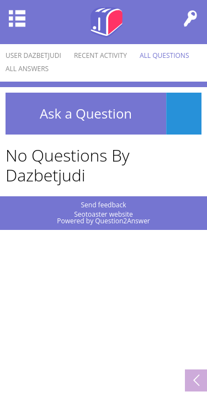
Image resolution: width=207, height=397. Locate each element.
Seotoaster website (103, 214)
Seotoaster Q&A (106, 22)
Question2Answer (122, 221)
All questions (164, 55)
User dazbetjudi (33, 55)
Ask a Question (86, 113)
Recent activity (100, 55)
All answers (27, 68)
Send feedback (103, 205)
